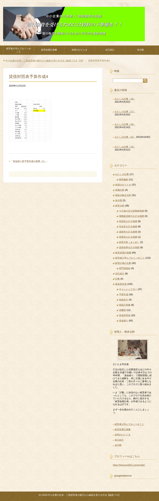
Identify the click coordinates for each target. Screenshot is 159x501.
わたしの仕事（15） (125, 137)
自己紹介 (110, 50)
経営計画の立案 (123, 263)
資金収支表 (121, 284)
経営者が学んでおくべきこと (18, 50)
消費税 (122, 310)
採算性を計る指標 (128, 237)
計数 (117, 279)
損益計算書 (124, 305)
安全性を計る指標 (128, 226)
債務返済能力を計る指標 (131, 216)
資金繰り (123, 320)
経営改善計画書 (49, 50)
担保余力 (123, 300)
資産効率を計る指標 (129, 247)
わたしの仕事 (122, 174)
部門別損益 (124, 268)
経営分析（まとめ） (129, 242)
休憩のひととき (79, 50)
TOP (44, 60)
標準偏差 (123, 179)
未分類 (140, 50)
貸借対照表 (124, 315)
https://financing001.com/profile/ (129, 465)
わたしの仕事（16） (125, 124)
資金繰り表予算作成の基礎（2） (29, 161)
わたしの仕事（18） (125, 99)
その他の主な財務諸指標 (131, 211)
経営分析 (119, 205)
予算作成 (123, 294)
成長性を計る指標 (128, 232)
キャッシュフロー (128, 289)
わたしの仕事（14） (125, 147)
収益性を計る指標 (128, 221)
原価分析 (119, 190)
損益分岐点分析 (123, 195)
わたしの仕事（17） (125, 111)
